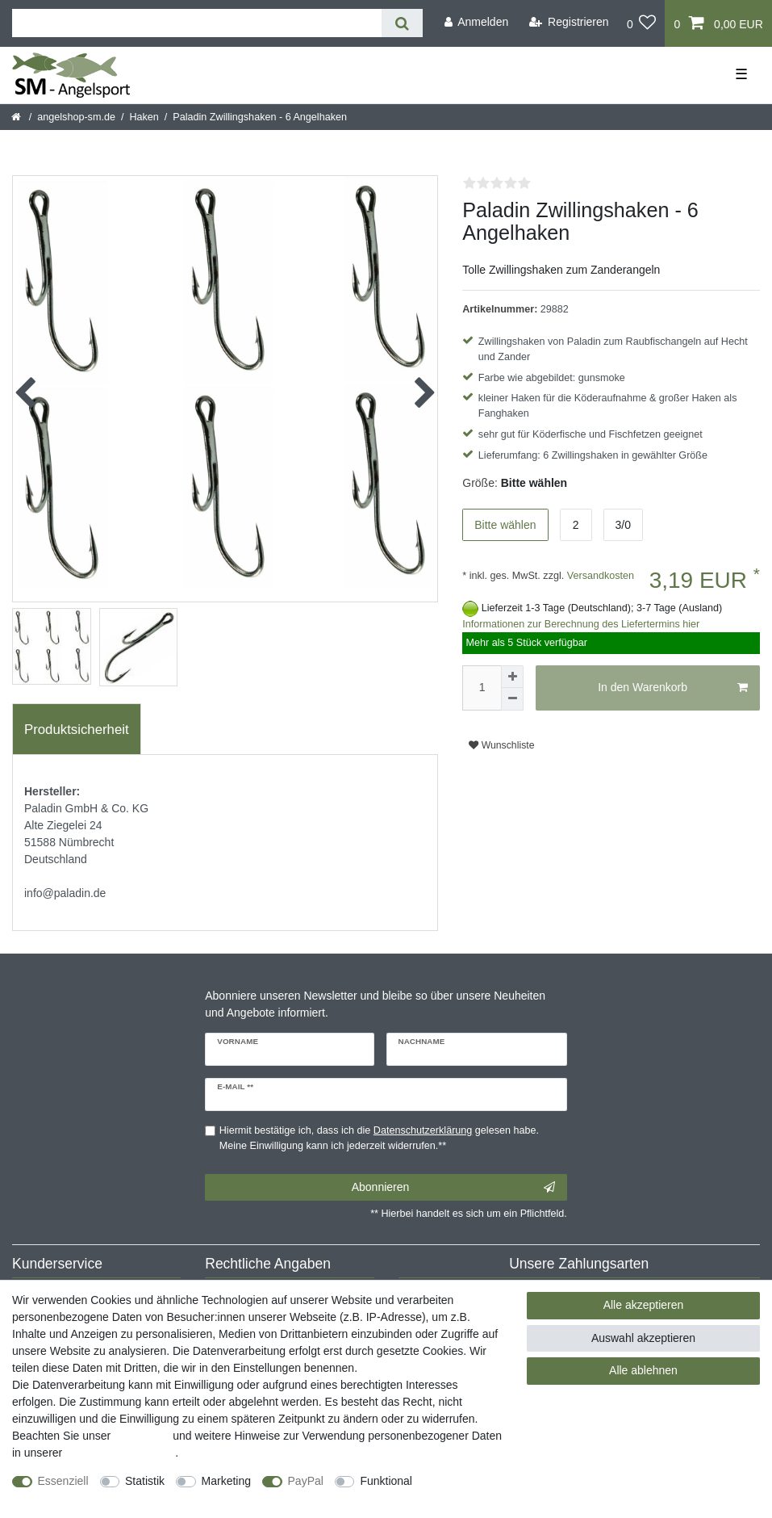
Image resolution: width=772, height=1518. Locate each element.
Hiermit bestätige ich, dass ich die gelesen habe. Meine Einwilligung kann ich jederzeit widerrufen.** (379, 1138)
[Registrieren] (569, 22)
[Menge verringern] (512, 699)
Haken (143, 117)
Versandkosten (599, 575)
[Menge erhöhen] (512, 676)
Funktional (386, 1480)
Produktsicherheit (76, 729)
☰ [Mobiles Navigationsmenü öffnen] (741, 74)
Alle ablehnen (643, 1370)
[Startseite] (17, 117)
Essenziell (63, 1480)
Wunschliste (501, 745)
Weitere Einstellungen (67, 1497)
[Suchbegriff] (197, 23)
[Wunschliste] (642, 23)
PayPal (305, 1480)
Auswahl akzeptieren (643, 1337)
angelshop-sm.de (76, 117)
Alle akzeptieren (643, 1304)
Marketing (226, 1480)
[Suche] (402, 23)
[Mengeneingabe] (481, 688)
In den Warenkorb (673, 688)
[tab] (76, 729)
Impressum (141, 1435)
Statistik (145, 1480)
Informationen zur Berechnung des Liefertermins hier (580, 624)
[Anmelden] (476, 22)
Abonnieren (453, 1187)
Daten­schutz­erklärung (120, 1452)
